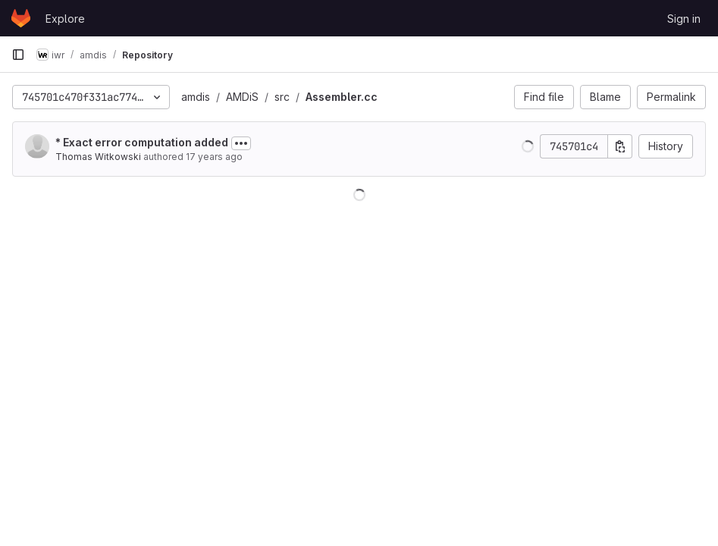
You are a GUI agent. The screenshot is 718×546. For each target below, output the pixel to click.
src (282, 96)
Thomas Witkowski (98, 156)
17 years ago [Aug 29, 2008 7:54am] (214, 156)
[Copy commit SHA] (620, 146)
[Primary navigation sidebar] (18, 54)
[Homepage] (20, 18)
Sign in (684, 18)
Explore (65, 18)
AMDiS (242, 96)
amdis (195, 96)
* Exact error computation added (141, 142)
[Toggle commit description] (241, 143)
